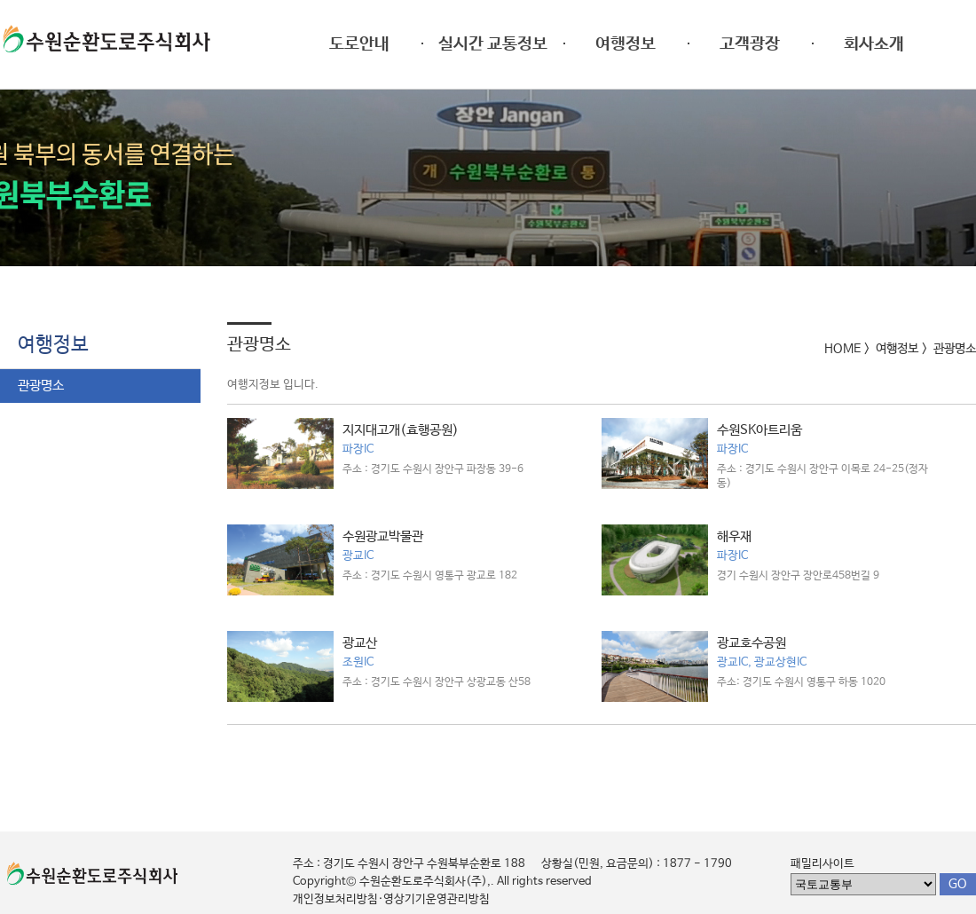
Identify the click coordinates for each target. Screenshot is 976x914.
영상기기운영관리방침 (436, 899)
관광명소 (41, 385)
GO (957, 884)
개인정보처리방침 (335, 899)
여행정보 (53, 345)
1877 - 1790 (697, 864)
